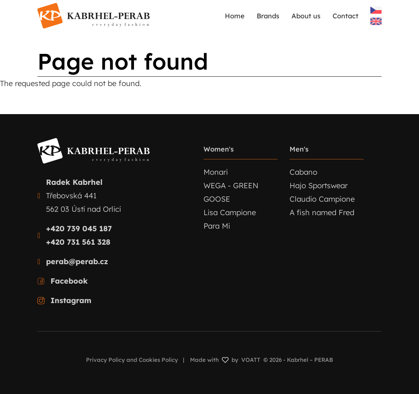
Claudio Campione (322, 199)
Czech (376, 10)
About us (306, 16)
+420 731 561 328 (78, 242)
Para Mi (217, 225)
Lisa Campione (230, 212)
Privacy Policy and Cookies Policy (132, 359)
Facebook (69, 280)
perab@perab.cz (77, 261)
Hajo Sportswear (319, 185)
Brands (268, 16)
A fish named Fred (322, 212)
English (376, 21)
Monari (216, 172)
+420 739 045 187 (79, 228)
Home (235, 16)
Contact (345, 16)
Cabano (303, 172)
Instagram (71, 300)
